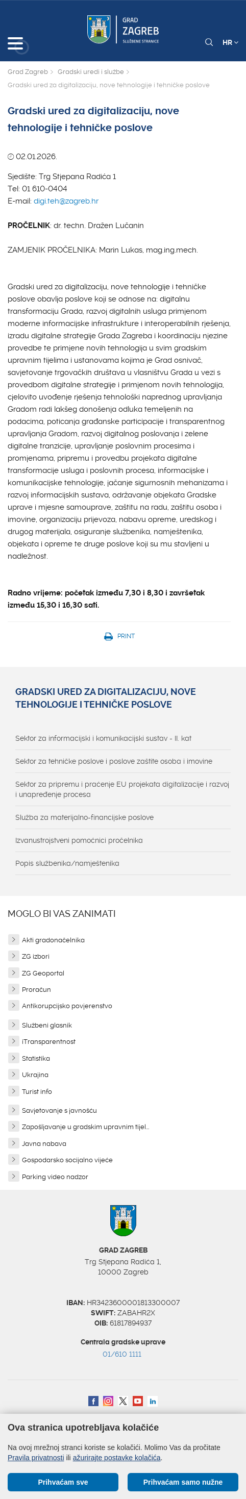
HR (230, 42)
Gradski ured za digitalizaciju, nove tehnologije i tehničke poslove (105, 698)
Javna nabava (44, 1143)
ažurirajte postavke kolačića (117, 1458)
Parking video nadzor (55, 1177)
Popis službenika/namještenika (67, 863)
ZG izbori (36, 956)
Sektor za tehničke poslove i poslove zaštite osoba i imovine (113, 761)
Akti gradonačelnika (53, 940)
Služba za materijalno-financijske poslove (84, 817)
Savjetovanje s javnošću (59, 1110)
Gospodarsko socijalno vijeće (67, 1160)
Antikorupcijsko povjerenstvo (67, 1006)
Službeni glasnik (47, 1025)
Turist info (37, 1091)
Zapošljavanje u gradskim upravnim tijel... (85, 1127)
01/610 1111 (122, 1354)
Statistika (36, 1058)
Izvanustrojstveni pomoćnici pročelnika (79, 840)
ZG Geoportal (43, 973)
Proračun (36, 989)
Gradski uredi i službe (91, 72)
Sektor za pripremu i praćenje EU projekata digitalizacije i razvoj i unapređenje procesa (122, 789)
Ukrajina (35, 1075)
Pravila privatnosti (36, 1458)
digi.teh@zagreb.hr (66, 201)
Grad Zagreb (28, 72)
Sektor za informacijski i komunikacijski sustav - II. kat (103, 738)
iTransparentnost (49, 1041)
